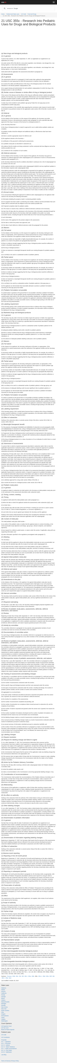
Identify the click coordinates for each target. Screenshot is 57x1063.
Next (10, 978)
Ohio (2, 1012)
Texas (3, 1017)
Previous (9, 976)
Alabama (3, 988)
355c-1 (40, 976)
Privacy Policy (15, 1061)
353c (17, 976)
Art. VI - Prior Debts (6, 1050)
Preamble (3, 1040)
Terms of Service (5, 1061)
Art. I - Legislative (6, 1041)
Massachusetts (5, 1002)
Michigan (3, 1003)
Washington (4, 1021)
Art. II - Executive (6, 1043)
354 (20, 976)
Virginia (3, 1019)
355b (33, 976)
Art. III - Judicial (5, 1045)
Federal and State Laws (12, 14)
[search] (28, 8)
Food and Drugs (32, 14)
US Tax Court (4, 1028)
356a (6, 978)
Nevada (3, 1005)
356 (53, 976)
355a (29, 976)
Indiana (3, 1000)
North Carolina (5, 1010)
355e (47, 976)
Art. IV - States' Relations (8, 1047)
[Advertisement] (28, 39)
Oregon (3, 1014)
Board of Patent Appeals (7, 1029)
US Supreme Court (6, 1026)
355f (50, 976)
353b (13, 976)
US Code (23, 14)
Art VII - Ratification (6, 1052)
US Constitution (5, 1037)
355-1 (26, 976)
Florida (3, 995)
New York (3, 1008)
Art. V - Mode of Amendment (9, 1048)
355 (23, 976)
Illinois (3, 998)
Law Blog (3, 1054)
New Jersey (4, 1007)
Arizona (3, 991)
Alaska (3, 989)
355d (44, 976)
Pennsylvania (4, 1015)
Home (3, 14)
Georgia (3, 996)
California (3, 993)
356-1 (3, 978)
